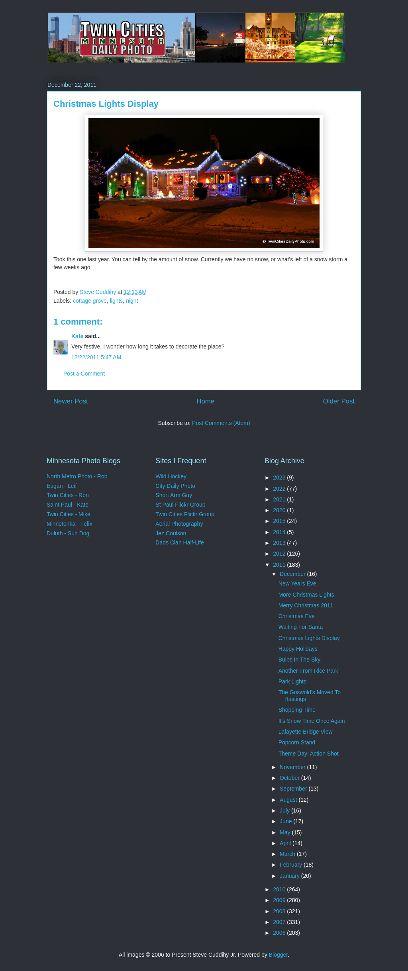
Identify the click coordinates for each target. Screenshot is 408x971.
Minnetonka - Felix (69, 524)
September (294, 788)
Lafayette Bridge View (306, 731)
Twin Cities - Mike (68, 514)
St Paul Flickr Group (180, 504)
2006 (280, 933)
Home (205, 401)
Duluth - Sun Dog (68, 533)
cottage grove (90, 301)
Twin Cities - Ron (68, 495)
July (285, 810)
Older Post (339, 401)
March (288, 854)
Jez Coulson (170, 533)
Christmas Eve (297, 616)
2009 (280, 900)
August (289, 800)
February (292, 864)
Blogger (278, 954)
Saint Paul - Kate (67, 504)
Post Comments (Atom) (221, 423)
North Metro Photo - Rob (77, 476)
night (132, 301)
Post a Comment (84, 373)
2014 (280, 532)
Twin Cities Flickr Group (184, 514)
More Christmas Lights (306, 594)
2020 (280, 510)
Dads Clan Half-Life (179, 542)
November (293, 767)
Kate (77, 336)
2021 (280, 499)
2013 (280, 543)
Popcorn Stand (297, 742)
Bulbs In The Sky (300, 659)
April (286, 843)
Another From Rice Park (308, 671)
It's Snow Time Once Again (312, 721)
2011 (280, 565)
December (293, 574)
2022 (280, 489)
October (290, 778)
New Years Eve (297, 583)
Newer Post (70, 401)
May (286, 832)
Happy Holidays (298, 649)
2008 (280, 911)
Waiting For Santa (301, 627)
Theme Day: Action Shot (309, 753)
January (290, 876)
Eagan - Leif (62, 486)
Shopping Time (297, 710)
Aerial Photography (179, 524)
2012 (280, 553)
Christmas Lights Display (309, 638)
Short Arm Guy (173, 495)
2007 (280, 922)
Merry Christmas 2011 (306, 605)
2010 (280, 889)
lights (116, 301)
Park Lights (292, 681)
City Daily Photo (175, 486)
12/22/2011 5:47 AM (96, 357)
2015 (280, 521)
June (286, 821)
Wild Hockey (170, 476)
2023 (280, 477)
